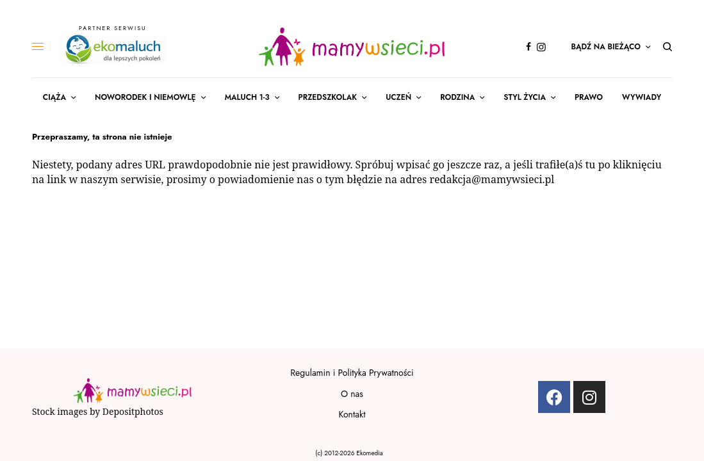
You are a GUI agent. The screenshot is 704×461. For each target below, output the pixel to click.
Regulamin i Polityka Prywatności (351, 372)
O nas (352, 393)
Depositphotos (132, 411)
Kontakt (351, 414)
